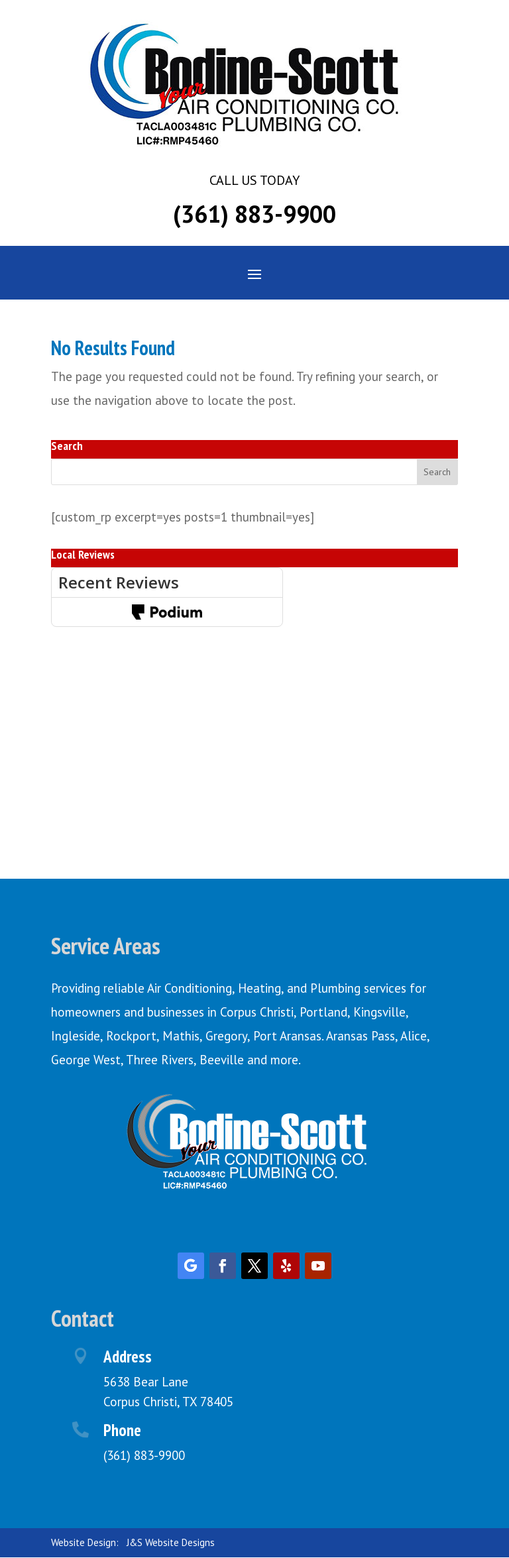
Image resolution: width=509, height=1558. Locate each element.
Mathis (180, 1036)
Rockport (131, 1036)
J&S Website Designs (171, 1542)
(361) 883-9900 (254, 213)
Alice (413, 1036)
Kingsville (379, 1012)
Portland (323, 1012)
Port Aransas (287, 1036)
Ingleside (75, 1036)
